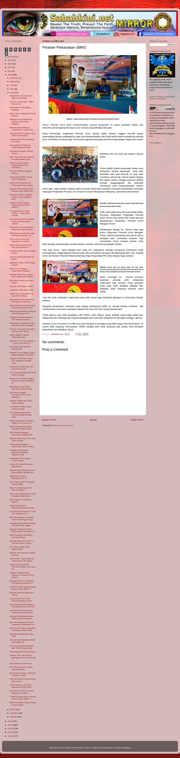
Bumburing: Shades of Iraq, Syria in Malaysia (21, 178)
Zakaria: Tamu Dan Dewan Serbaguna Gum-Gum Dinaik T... (23, 657)
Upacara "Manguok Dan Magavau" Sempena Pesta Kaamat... (22, 575)
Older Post (137, 419)
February (14, 713)
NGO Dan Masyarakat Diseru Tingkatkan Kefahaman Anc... (23, 623)
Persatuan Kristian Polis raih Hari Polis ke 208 (21, 368)
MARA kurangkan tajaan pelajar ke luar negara (23, 703)
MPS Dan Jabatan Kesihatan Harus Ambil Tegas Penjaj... (22, 518)
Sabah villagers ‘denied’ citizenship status (19, 336)
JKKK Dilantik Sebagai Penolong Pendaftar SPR (21, 433)
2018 (10, 67)
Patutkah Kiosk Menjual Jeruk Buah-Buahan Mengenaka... (22, 471)
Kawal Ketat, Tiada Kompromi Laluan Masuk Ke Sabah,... (22, 560)
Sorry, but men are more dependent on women (20, 240)
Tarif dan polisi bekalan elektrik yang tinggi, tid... (22, 641)
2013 (10, 725)
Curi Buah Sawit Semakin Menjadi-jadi (20, 348)
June (12, 85)
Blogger (127, 748)
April (12, 93)
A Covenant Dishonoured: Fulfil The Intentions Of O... (22, 512)
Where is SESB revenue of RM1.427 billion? (21, 489)
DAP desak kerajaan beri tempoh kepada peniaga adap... (21, 414)
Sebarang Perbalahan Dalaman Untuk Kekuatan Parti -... (23, 312)
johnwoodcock (107, 748)
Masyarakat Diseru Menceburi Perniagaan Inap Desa (22, 300)
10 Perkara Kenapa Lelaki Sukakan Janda (20, 408)
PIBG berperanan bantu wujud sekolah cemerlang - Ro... (22, 234)
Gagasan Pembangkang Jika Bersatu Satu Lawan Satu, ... (22, 190)
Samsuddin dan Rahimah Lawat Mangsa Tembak (20, 146)
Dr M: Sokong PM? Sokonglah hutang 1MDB (22, 483)
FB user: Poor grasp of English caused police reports (22, 330)
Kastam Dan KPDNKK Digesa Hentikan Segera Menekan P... (22, 380)
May (12, 89)
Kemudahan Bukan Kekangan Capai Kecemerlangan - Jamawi (22, 221)
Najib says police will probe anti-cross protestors (21, 246)
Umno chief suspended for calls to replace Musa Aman (23, 495)
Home (93, 419)
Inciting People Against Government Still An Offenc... (23, 445)
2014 (10, 721)
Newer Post (49, 419)
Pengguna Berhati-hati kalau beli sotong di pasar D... (21, 318)
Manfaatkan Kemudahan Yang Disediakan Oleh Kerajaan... (22, 324)
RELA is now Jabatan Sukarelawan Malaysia (20, 270)
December (14, 78)
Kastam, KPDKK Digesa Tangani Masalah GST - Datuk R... (20, 205)
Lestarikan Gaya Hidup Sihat (21, 290)
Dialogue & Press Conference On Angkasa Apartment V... (22, 582)
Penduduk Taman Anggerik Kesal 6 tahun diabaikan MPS (21, 197)
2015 (10, 75)
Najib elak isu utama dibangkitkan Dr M (18, 477)
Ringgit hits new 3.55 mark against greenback (21, 97)
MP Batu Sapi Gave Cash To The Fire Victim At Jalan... (21, 542)
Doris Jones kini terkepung (21, 663)
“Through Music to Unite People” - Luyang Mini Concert (20, 213)
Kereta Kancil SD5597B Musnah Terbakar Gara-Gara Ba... (22, 567)
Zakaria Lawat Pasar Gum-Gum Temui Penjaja (23, 439)
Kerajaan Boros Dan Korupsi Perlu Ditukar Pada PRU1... (22, 275)
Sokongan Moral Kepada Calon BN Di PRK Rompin (23, 134)
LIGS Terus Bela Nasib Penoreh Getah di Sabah (23, 374)
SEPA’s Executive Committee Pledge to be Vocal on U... (22, 422)
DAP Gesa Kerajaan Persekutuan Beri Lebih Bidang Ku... (20, 394)
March (13, 709)
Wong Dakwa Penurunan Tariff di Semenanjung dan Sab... (22, 306)
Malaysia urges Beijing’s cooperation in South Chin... (22, 129)
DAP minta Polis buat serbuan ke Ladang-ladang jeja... (22, 158)
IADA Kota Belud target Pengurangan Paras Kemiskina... (19, 165)
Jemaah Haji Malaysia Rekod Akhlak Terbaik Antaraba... (22, 617)
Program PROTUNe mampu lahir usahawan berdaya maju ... (21, 360)
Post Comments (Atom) (63, 425)
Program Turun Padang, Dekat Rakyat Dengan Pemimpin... (22, 354)
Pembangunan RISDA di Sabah (23, 652)
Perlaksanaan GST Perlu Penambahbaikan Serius (21, 600)
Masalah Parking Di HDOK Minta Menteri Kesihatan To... (23, 530)
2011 (10, 732)
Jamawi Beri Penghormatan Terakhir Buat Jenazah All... (22, 611)
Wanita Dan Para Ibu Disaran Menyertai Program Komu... (22, 228)
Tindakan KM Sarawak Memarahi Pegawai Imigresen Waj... (19, 452)
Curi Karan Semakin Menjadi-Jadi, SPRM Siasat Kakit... (22, 647)
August (13, 82)
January (13, 717)
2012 (10, 729)
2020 (10, 60)
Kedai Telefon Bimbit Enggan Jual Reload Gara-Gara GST (22, 605)
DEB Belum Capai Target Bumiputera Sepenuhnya (21, 388)
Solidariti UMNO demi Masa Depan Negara (21, 402)
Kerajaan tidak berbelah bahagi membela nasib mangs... (22, 524)
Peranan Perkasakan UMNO (21, 286)
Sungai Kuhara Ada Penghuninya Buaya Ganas (22, 507)
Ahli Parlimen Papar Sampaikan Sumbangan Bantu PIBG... (23, 629)
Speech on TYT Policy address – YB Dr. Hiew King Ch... (22, 342)
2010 (10, 736)
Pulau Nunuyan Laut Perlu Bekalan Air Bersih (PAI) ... (22, 686)
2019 (10, 64)
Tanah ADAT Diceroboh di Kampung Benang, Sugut (21, 184)
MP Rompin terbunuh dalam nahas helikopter (21, 668)
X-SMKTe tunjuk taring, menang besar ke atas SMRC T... (23, 588)
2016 (10, 71)
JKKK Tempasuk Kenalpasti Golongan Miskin (21, 536)
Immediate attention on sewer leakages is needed (22, 692)
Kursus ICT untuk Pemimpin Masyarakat (21, 465)
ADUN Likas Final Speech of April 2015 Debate (21, 295)
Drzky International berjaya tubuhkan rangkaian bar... (21, 428)
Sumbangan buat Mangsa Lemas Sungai (20, 459)
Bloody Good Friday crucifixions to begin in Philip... (23, 674)
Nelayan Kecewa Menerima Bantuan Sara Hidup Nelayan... (21, 121)
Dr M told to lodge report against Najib (20, 548)
